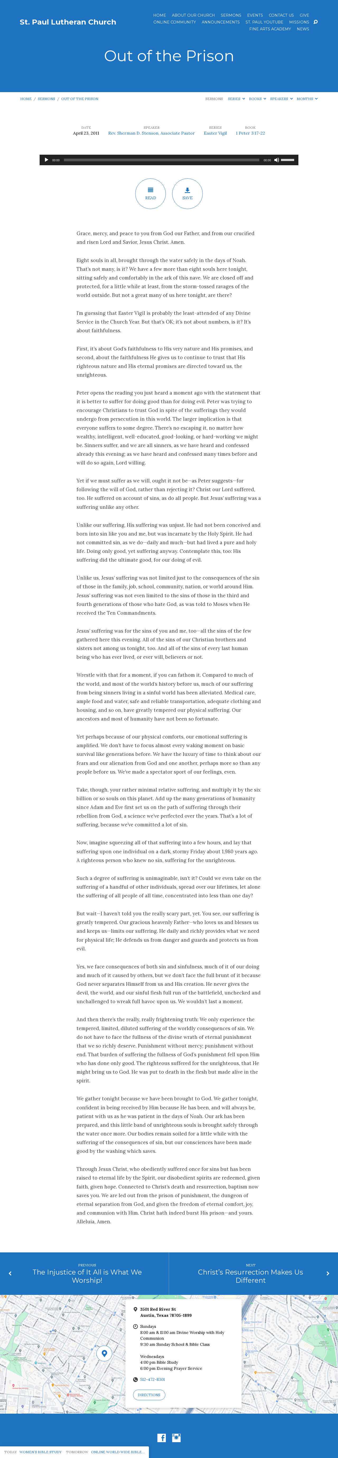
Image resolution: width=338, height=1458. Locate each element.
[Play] (46, 160)
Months (307, 99)
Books (257, 99)
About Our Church (193, 15)
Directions (149, 1395)
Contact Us (281, 15)
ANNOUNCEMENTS (221, 22)
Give (304, 15)
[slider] (162, 160)
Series (236, 99)
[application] (169, 160)
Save (187, 193)
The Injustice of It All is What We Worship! (87, 1276)
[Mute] (276, 160)
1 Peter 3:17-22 (250, 133)
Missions (299, 22)
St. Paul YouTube (264, 22)
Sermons (231, 15)
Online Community (174, 22)
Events (255, 15)
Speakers (281, 99)
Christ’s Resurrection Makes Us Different (250, 1276)
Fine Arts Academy (270, 29)
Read (150, 193)
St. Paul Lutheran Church (68, 21)
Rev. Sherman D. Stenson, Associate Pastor (151, 133)
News (303, 29)
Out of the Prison (79, 99)
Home (159, 15)
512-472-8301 (152, 1379)
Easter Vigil (215, 133)
